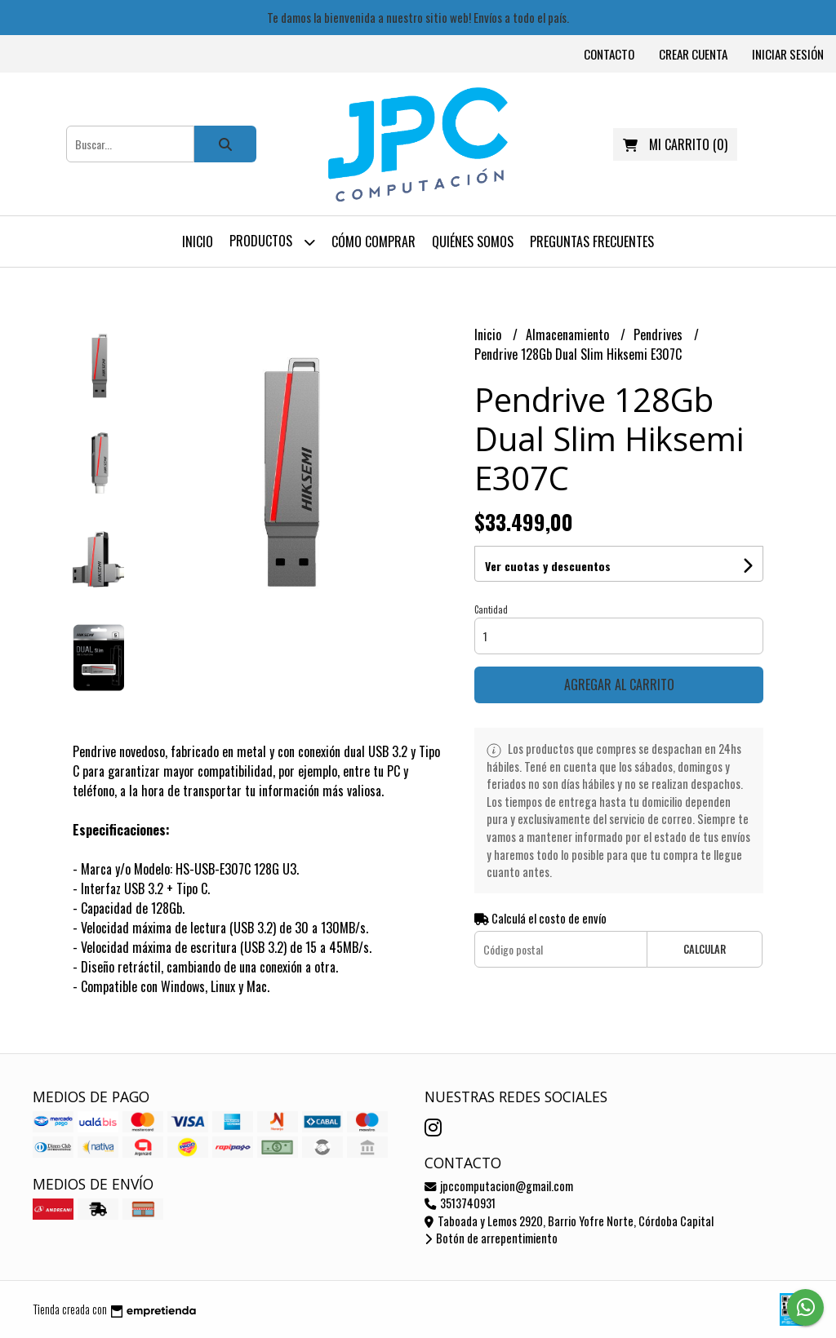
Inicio (197, 241)
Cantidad (491, 609)
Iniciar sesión (788, 54)
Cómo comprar (373, 241)
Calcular (704, 949)
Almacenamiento (569, 334)
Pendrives (660, 334)
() (675, 144)
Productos (272, 242)
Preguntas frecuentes (592, 241)
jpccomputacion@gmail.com (499, 1185)
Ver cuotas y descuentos (548, 565)
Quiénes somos (473, 241)
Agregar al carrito (619, 684)
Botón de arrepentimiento (491, 1238)
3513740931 (460, 1203)
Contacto (609, 54)
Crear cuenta (693, 54)
